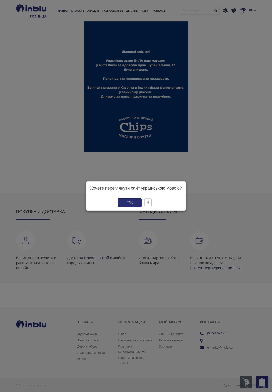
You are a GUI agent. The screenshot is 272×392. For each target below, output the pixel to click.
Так (130, 202)
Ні (148, 202)
